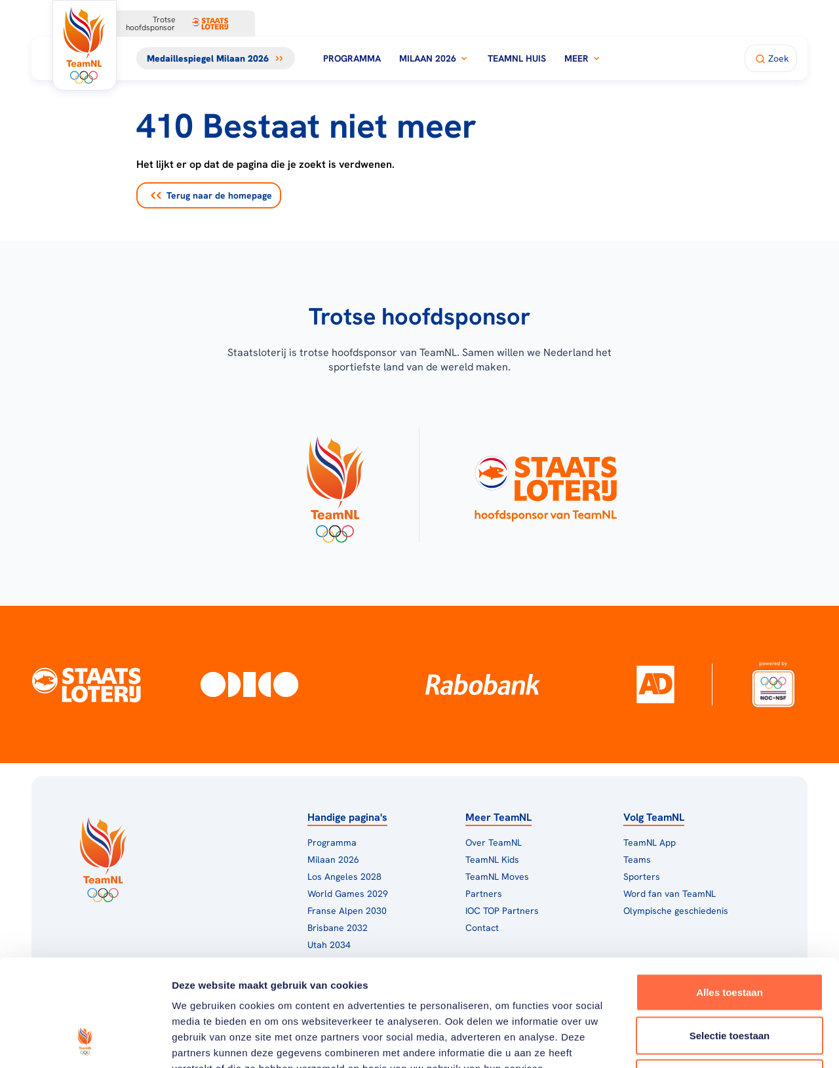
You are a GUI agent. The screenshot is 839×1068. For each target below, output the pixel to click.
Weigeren (729, 981)
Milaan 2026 (434, 58)
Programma (352, 58)
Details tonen (708, 1042)
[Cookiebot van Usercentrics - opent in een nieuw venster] (85, 1042)
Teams (637, 859)
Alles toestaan (729, 895)
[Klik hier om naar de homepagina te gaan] (85, 45)
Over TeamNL (493, 842)
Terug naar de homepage (211, 195)
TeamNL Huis (517, 58)
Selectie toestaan (730, 939)
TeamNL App (649, 842)
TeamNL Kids (492, 859)
